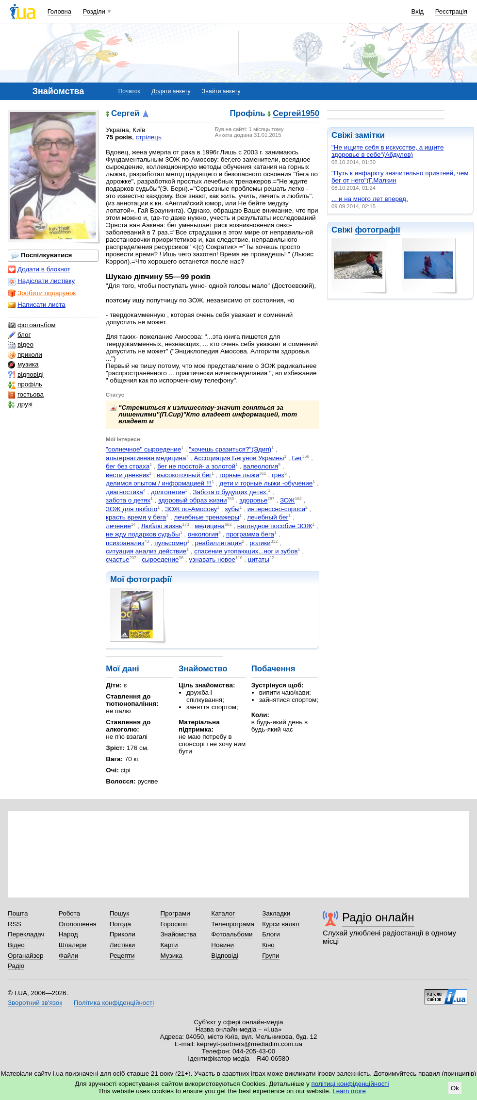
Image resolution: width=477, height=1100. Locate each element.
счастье (117, 560)
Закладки (276, 913)
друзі (20, 404)
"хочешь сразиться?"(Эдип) (230, 449)
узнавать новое (212, 560)
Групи (270, 955)
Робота (69, 913)
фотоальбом (31, 325)
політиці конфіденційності (350, 1083)
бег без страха (127, 466)
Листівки (122, 945)
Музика (171, 955)
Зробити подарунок (42, 293)
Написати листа (37, 305)
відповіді (26, 375)
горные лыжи (239, 475)
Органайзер (25, 955)
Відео (16, 945)
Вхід (417, 11)
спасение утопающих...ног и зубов (245, 551)
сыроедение (160, 560)
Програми (175, 913)
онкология (203, 534)
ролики (259, 543)
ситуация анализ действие (146, 551)
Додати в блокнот (39, 269)
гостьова (26, 395)
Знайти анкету (221, 91)
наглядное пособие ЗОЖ (275, 526)
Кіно (268, 945)
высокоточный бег (184, 475)
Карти (169, 945)
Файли (69, 955)
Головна (59, 11)
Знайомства (178, 934)
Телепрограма (232, 924)
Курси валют (281, 924)
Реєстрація (451, 11)
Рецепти (122, 955)
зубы (232, 509)
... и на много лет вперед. (369, 198)
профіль (25, 384)
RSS (14, 924)
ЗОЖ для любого (131, 509)
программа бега (250, 534)
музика (23, 364)
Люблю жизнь (161, 526)
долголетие (168, 492)
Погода (120, 924)
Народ (68, 934)
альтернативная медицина (146, 458)
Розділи (94, 11)
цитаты (258, 560)
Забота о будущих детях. (230, 492)
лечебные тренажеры (206, 517)
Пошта (18, 913)
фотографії (377, 229)
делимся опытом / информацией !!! (159, 483)
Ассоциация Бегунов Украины (239, 458)
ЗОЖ (287, 500)
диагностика (124, 492)
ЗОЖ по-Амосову (191, 509)
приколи (25, 355)
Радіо (16, 965)
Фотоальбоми (231, 934)
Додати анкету (170, 91)
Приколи (122, 934)
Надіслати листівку (41, 281)
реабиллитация (218, 543)
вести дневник (127, 475)
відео (20, 345)
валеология (260, 466)
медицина (210, 526)
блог (19, 335)
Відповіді (224, 955)
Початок (129, 91)
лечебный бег (267, 517)
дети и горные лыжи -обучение (266, 483)
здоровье (253, 500)
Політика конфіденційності (114, 1002)
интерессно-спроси (276, 509)
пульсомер (170, 543)
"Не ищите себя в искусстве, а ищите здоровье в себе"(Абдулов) (387, 151)
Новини (222, 945)
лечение (118, 526)
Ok (455, 1088)
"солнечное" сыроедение (143, 449)
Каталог (223, 913)
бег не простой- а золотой (196, 466)
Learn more (349, 1091)
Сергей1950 (296, 114)
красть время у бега (136, 517)
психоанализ (125, 543)
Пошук (120, 913)
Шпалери (72, 945)
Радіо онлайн (378, 917)
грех (278, 475)
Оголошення (78, 924)
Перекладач (26, 934)
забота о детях (128, 500)
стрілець (149, 137)
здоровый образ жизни (192, 500)
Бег (297, 458)
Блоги (271, 934)
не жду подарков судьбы (143, 534)
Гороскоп (173, 924)
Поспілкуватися (41, 255)
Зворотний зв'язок (35, 1002)
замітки (370, 135)
